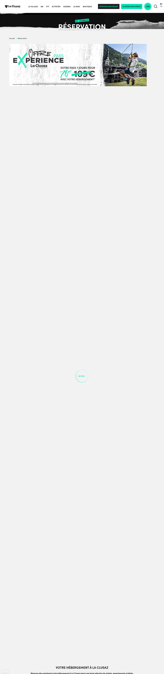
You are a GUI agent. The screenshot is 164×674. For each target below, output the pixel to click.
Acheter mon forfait (132, 6)
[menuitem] (161, 6)
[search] (155, 6)
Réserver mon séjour (108, 6)
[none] (161, 6)
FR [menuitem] (161, 6)
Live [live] (148, 6)
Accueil (12, 38)
